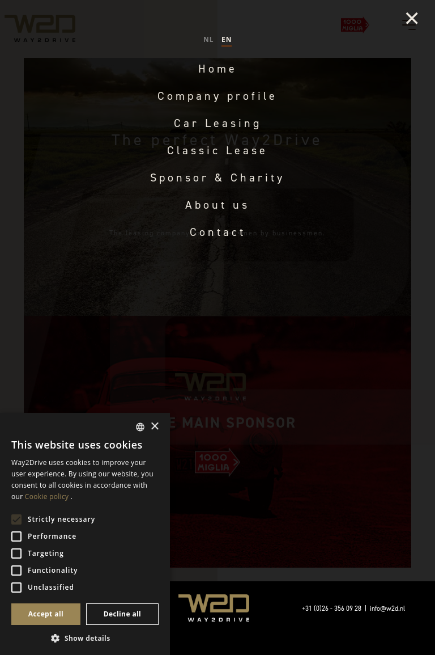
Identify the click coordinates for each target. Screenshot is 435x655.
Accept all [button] (45, 614)
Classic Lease (217, 150)
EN (226, 39)
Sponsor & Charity (217, 177)
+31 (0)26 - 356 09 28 (331, 608)
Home (217, 68)
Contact (218, 232)
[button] (85, 638)
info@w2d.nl (387, 608)
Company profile (217, 96)
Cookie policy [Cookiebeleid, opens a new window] (47, 496)
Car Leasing (218, 123)
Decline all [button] (123, 614)
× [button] (154, 426)
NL (208, 39)
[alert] (85, 534)
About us (217, 205)
